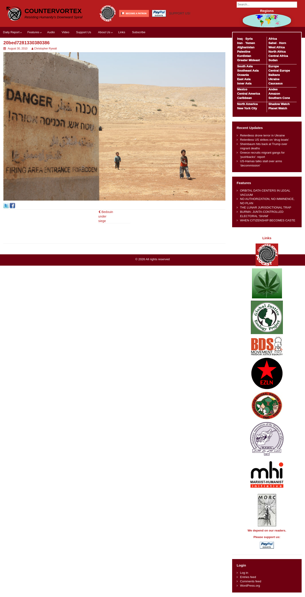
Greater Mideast (248, 60)
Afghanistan (245, 47)
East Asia (243, 79)
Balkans (274, 75)
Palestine (243, 51)
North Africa (277, 51)
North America (247, 104)
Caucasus (275, 83)
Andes (273, 89)
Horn (282, 43)
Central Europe (279, 70)
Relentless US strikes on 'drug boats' (264, 139)
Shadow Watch (279, 104)
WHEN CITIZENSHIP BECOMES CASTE (267, 220)
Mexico (242, 89)
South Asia (245, 66)
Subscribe (138, 32)
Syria (249, 38)
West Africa (276, 47)
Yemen (250, 43)
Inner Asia (244, 83)
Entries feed (248, 577)
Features (33, 32)
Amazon (274, 93)
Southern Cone (279, 98)
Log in (244, 572)
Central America (248, 93)
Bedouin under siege (105, 216)
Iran (240, 43)
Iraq (240, 38)
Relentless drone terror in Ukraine (262, 135)
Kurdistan (244, 56)
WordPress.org (250, 585)
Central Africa (278, 56)
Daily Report (11, 32)
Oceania (243, 75)
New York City (247, 108)
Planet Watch (277, 108)
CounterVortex (53, 10)
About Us (104, 32)
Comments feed (250, 581)
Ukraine (274, 79)
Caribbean (244, 98)
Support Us (83, 32)
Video (65, 32)
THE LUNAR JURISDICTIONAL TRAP (265, 207)
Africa (272, 38)
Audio (51, 32)
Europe (273, 66)
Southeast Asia (248, 70)
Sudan (273, 60)
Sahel (272, 43)
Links (121, 32)
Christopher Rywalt (45, 48)
